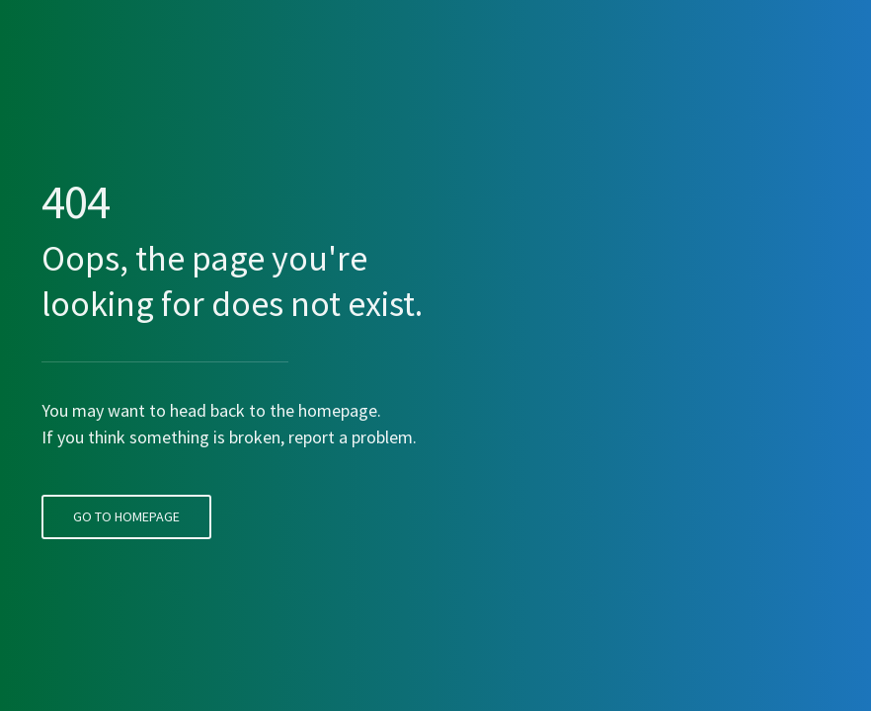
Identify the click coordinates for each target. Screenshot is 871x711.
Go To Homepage (122, 481)
